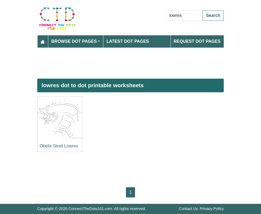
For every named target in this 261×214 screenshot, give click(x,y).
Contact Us (188, 209)
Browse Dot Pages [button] (74, 41)
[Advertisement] (130, 63)
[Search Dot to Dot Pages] (184, 15)
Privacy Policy (212, 209)
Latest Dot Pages (128, 41)
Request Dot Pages (197, 41)
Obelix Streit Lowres (59, 146)
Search (213, 15)
